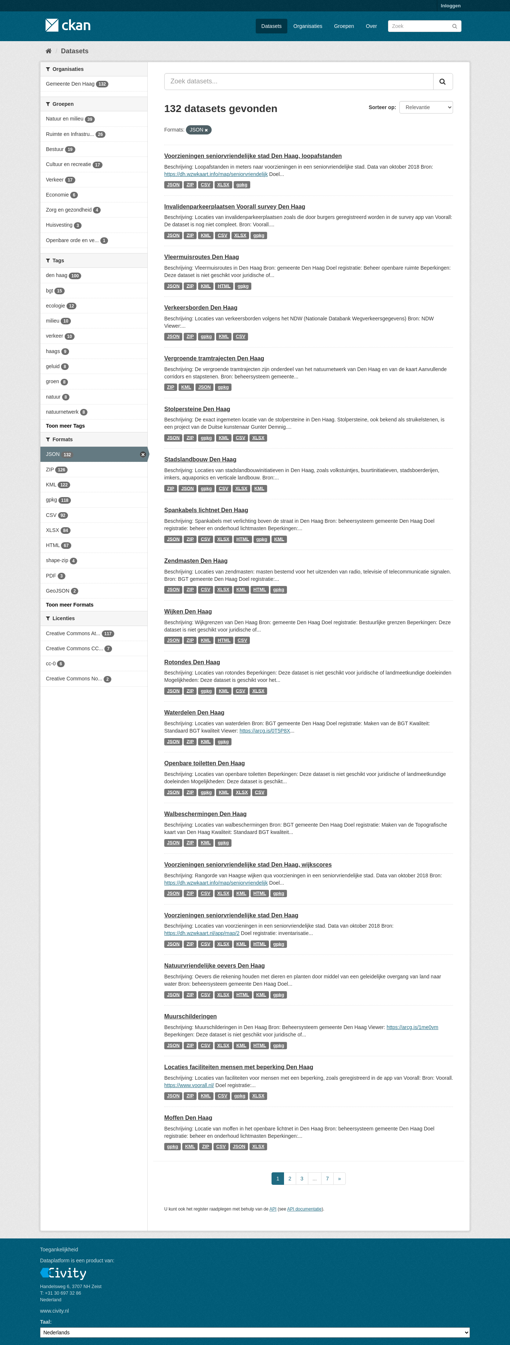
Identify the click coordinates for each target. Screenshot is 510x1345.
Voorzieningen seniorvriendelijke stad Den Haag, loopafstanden (253, 156)
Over (371, 26)
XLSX (223, 184)
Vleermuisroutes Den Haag (201, 257)
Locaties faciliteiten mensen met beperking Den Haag (238, 1067)
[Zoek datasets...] (299, 81)
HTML (224, 285)
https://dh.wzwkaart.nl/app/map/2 (202, 933)
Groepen (344, 26)
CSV (205, 184)
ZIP (190, 184)
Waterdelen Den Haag (194, 712)
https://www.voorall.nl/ (189, 1085)
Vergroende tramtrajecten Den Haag (214, 358)
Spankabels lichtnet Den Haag (206, 510)
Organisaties (308, 26)
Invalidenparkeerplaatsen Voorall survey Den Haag (234, 207)
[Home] (49, 51)
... (315, 1179)
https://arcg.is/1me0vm (412, 1027)
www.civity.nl (54, 1311)
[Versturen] (455, 25)
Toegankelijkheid (59, 1249)
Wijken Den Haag (188, 611)
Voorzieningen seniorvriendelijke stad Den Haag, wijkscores (248, 865)
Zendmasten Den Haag (195, 561)
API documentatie (304, 1209)
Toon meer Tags (65, 426)
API (272, 1209)
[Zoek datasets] (424, 26)
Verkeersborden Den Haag (200, 308)
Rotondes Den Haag (192, 662)
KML (206, 235)
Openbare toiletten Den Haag (204, 763)
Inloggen (451, 5)
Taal (45, 1322)
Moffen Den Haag (188, 1118)
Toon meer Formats (70, 605)
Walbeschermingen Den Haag (205, 814)
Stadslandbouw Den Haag (200, 459)
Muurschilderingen (190, 1016)
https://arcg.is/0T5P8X (265, 731)
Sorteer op (381, 107)
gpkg (241, 184)
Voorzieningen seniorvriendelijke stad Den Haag (231, 915)
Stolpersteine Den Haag (197, 409)
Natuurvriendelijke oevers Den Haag (214, 966)
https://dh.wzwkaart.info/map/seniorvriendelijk (216, 174)
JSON (173, 184)
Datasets (271, 26)
